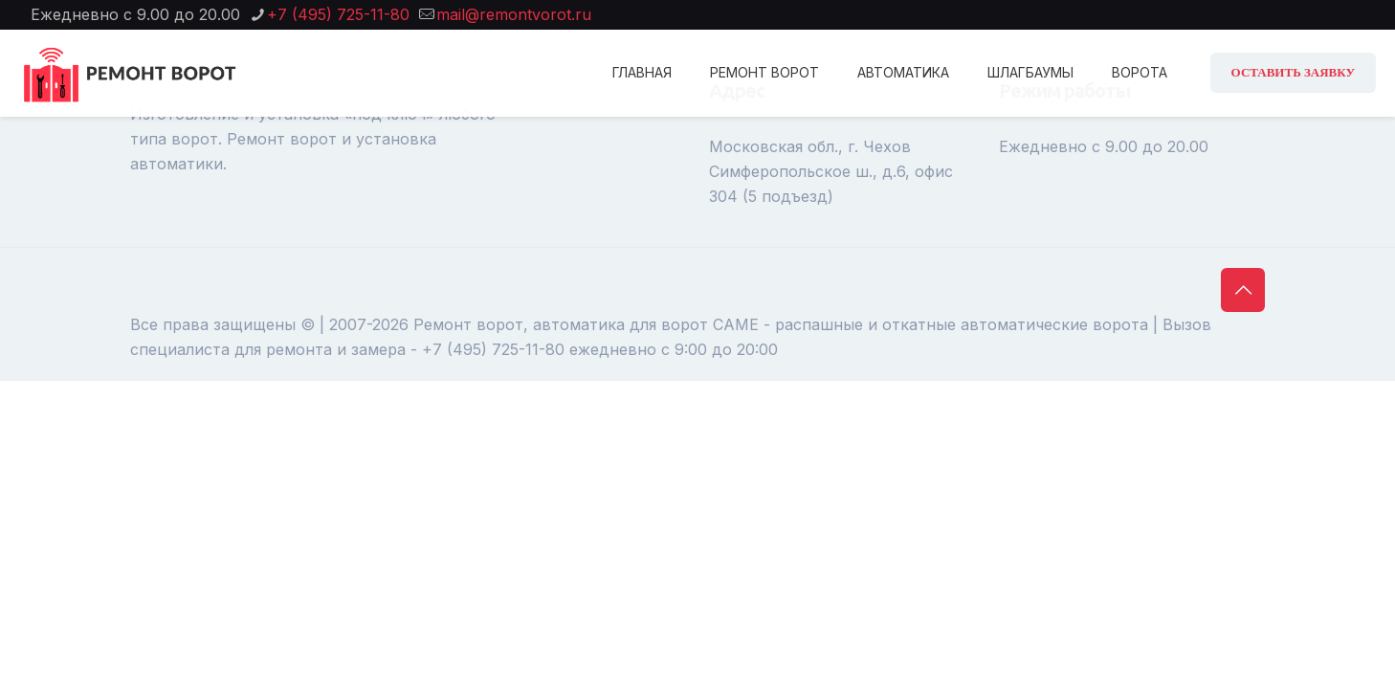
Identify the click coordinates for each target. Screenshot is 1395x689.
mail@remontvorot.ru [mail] (513, 14)
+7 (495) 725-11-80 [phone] (338, 14)
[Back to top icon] (1243, 290)
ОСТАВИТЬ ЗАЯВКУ (1293, 72)
